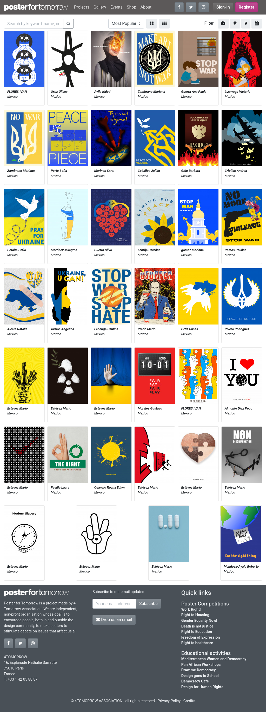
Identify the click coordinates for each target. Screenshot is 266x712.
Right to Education (196, 632)
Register (246, 7)
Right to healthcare (197, 643)
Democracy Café (195, 681)
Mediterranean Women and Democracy (214, 659)
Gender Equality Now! (199, 620)
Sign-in (223, 7)
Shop (131, 7)
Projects (81, 7)
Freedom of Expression (200, 637)
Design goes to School (200, 676)
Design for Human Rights (202, 687)
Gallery (100, 7)
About (145, 7)
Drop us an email (114, 619)
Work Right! (191, 609)
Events (116, 7)
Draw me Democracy (198, 670)
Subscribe (148, 603)
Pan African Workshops (201, 664)
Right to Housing (195, 615)
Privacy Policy (169, 701)
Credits (189, 701)
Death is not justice (197, 626)
